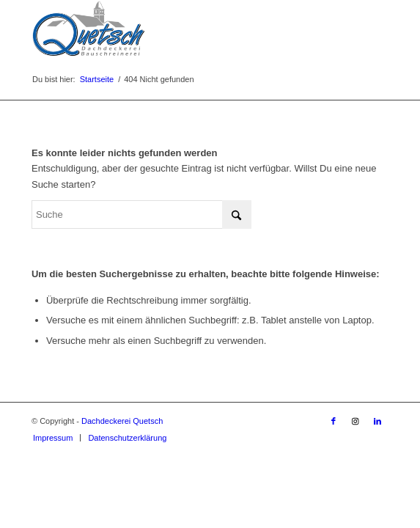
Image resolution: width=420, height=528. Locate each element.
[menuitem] (53, 437)
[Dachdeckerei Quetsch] (174, 29)
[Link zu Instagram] (355, 421)
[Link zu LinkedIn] (377, 421)
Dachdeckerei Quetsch (122, 421)
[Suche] (141, 214)
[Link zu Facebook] (334, 421)
